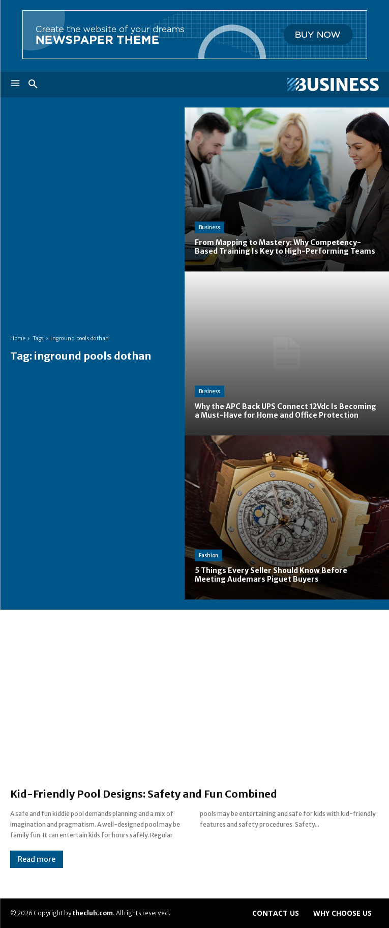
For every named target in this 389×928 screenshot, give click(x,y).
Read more (36, 859)
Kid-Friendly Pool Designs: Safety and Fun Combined (143, 793)
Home (17, 338)
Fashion (208, 555)
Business (209, 227)
